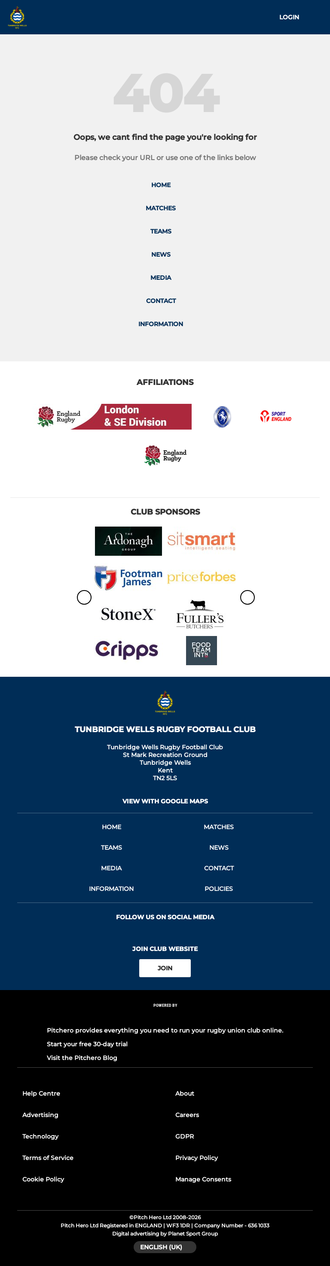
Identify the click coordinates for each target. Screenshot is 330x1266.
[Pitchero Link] (165, 1017)
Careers (187, 1115)
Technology (40, 1136)
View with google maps (165, 801)
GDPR (184, 1136)
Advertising (40, 1115)
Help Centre (41, 1093)
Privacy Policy (196, 1158)
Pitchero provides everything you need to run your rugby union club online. (165, 1030)
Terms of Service (47, 1158)
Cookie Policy (43, 1179)
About (184, 1093)
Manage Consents (203, 1179)
